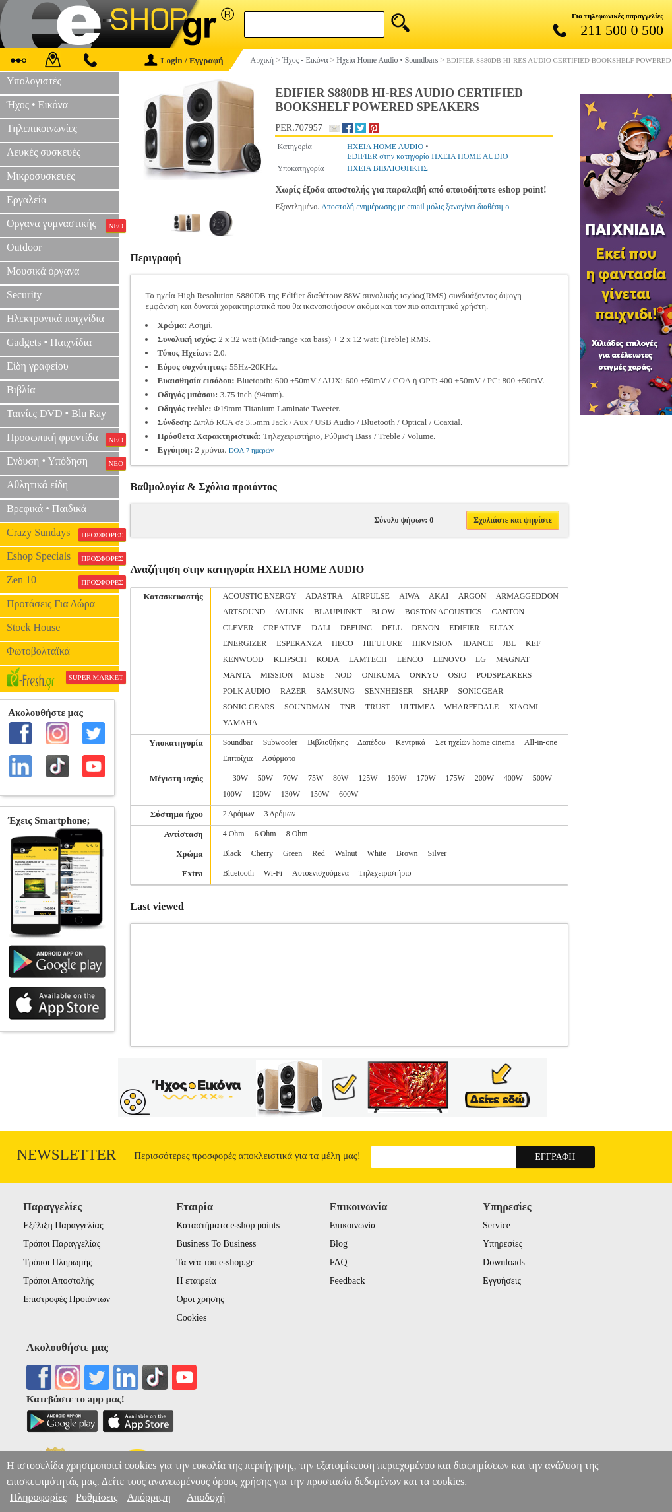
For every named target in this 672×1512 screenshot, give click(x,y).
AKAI (438, 596)
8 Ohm (297, 833)
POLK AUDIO (246, 691)
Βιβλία (21, 389)
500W (542, 778)
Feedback (347, 1281)
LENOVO (449, 659)
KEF (533, 643)
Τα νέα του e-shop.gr (214, 1262)
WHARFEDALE (471, 706)
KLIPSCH (290, 659)
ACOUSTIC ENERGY (259, 596)
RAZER (293, 691)
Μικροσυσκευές (41, 175)
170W (425, 778)
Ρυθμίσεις (96, 1497)
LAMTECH (368, 659)
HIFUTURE (382, 643)
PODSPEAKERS (504, 675)
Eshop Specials (63, 557)
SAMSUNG (335, 691)
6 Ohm (265, 833)
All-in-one (540, 742)
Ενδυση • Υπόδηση (63, 462)
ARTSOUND (244, 611)
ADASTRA (323, 596)
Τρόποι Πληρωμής (57, 1262)
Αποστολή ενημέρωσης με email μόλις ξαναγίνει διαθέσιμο (415, 206)
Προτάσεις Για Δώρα (51, 603)
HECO (342, 643)
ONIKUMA (381, 675)
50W (265, 778)
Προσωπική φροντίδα (63, 439)
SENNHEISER (389, 691)
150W (319, 794)
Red (318, 853)
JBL (509, 643)
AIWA (409, 596)
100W (232, 794)
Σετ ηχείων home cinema (474, 742)
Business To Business (216, 1244)
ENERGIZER (245, 643)
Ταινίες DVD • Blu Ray (56, 413)
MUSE (313, 675)
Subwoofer (280, 742)
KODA (328, 659)
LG (480, 659)
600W (348, 794)
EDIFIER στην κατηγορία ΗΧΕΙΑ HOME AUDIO (427, 156)
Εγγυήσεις (502, 1281)
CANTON (507, 611)
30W (240, 778)
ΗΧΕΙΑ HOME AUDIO (385, 146)
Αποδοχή (206, 1497)
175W (455, 778)
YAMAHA (240, 722)
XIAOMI (523, 706)
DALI (320, 627)
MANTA (237, 675)
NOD (343, 675)
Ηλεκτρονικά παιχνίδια (55, 318)
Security (24, 294)
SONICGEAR (481, 691)
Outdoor (24, 247)
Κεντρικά (410, 742)
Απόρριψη (148, 1497)
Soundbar (238, 742)
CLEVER (238, 627)
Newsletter (66, 1154)
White (376, 853)
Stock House (33, 627)
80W (340, 778)
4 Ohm (234, 833)
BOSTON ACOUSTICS (443, 611)
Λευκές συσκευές (43, 152)
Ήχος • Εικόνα (37, 104)
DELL (392, 627)
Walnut (345, 853)
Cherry (262, 853)
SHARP (435, 691)
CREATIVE (282, 627)
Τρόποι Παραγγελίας (61, 1244)
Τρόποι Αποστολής (58, 1281)
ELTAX (501, 627)
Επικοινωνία (353, 1225)
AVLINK (289, 611)
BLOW (383, 611)
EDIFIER (464, 627)
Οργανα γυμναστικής (63, 225)
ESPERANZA (299, 643)
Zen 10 (63, 581)
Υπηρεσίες (502, 1244)
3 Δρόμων (279, 813)
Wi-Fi (273, 873)
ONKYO (424, 675)
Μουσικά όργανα (43, 271)
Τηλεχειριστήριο (385, 873)
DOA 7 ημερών (251, 450)
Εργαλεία (26, 199)
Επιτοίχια (238, 758)
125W (367, 778)
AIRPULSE (371, 596)
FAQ (339, 1262)
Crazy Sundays (63, 534)
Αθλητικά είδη (37, 484)
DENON (425, 627)
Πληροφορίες (38, 1497)
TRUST (377, 706)
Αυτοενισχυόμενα (320, 873)
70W (290, 778)
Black (232, 853)
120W (261, 794)
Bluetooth (238, 873)
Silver (437, 853)
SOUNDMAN (307, 706)
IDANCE (478, 643)
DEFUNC (356, 627)
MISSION (276, 675)
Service (496, 1225)
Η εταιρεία (196, 1281)
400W (513, 778)
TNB (347, 706)
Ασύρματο (279, 758)
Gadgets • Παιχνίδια (49, 342)
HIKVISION (432, 643)
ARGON (472, 596)
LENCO (410, 659)
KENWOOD (243, 659)
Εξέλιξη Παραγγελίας (63, 1225)
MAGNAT (513, 659)
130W (290, 794)
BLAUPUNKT (337, 611)
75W (315, 778)
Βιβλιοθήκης (327, 742)
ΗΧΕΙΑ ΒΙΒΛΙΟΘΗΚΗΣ (387, 168)
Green (292, 853)
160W (396, 778)
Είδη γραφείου (38, 366)
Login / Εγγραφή (184, 60)
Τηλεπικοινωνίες (42, 128)
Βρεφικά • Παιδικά (46, 508)
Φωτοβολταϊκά (38, 651)
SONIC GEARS (248, 706)
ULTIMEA (417, 706)
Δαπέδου (371, 742)
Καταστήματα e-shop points (228, 1225)
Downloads (504, 1262)
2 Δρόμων (239, 813)
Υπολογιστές (34, 80)
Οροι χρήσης (200, 1299)
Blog (339, 1244)
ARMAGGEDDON (527, 596)
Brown (407, 853)
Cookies (191, 1318)
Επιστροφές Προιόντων (66, 1299)
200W (484, 778)
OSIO (457, 675)
